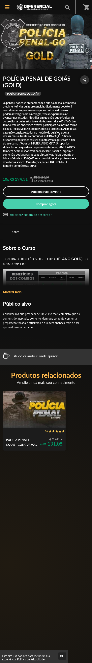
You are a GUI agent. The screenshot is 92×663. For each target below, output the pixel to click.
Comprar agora (46, 204)
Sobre (15, 232)
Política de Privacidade (31, 659)
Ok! (62, 656)
